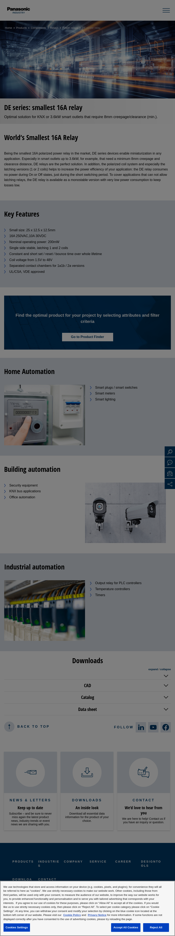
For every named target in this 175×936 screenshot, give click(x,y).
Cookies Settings (17, 927)
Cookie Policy (72, 915)
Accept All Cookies (125, 927)
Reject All (156, 927)
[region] (87, 908)
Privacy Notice (97, 915)
